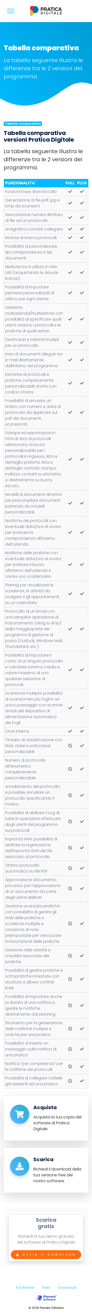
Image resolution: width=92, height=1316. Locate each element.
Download (67, 1287)
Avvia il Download (46, 1260)
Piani (46, 1287)
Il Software (25, 1287)
